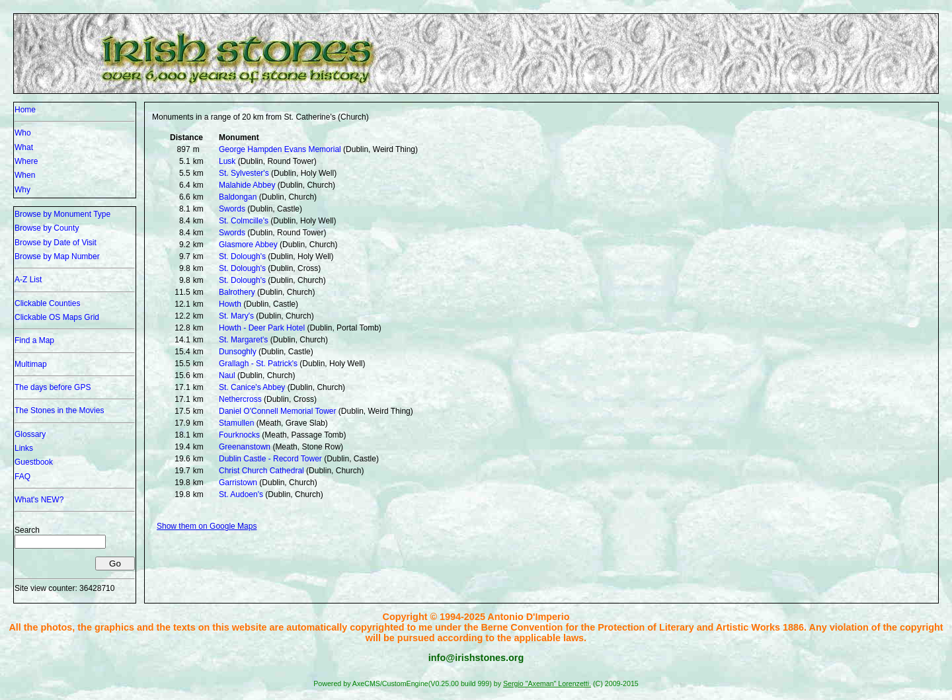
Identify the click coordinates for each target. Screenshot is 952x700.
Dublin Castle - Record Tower (270, 458)
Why (22, 189)
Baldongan (238, 197)
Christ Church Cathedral (261, 470)
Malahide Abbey (247, 185)
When (25, 175)
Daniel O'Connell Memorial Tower (277, 411)
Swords (232, 209)
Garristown (238, 482)
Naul (227, 375)
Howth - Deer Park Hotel (262, 327)
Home (25, 109)
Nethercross (240, 399)
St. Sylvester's (244, 173)
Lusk (227, 161)
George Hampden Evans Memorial (280, 149)
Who (23, 132)
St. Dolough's (242, 256)
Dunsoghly (238, 351)
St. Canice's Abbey (252, 387)
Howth (230, 304)
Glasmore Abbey (248, 244)
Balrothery (237, 292)
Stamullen (236, 423)
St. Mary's (236, 316)
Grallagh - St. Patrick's (258, 363)
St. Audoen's (241, 494)
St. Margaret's (243, 339)
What (24, 147)
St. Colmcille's (243, 220)
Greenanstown (244, 446)
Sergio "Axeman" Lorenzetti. (547, 683)
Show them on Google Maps (207, 526)
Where (26, 161)
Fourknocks (239, 435)
